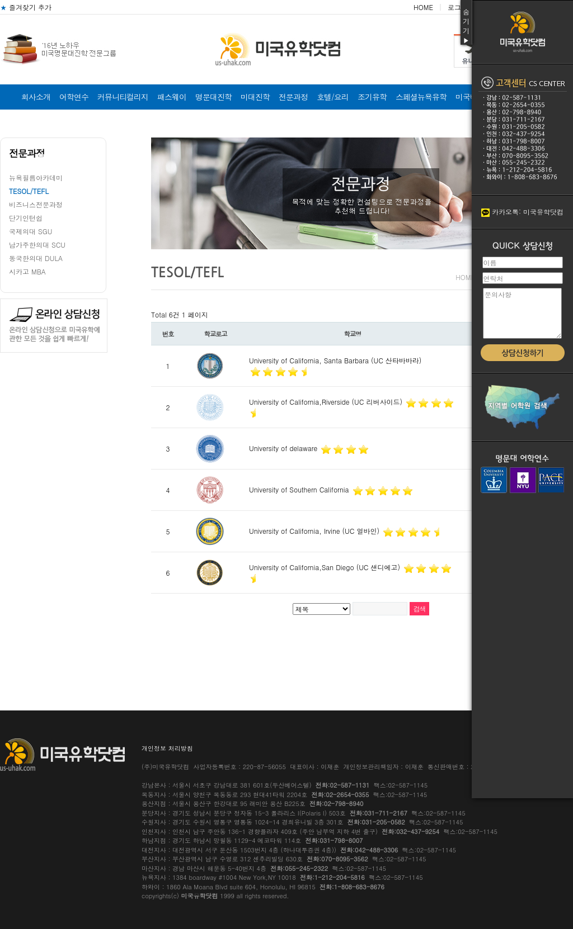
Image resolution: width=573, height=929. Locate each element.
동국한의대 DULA (36, 258)
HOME (423, 7)
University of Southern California (300, 489)
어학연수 (73, 96)
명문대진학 (213, 96)
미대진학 (255, 96)
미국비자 (470, 96)
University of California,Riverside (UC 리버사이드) (327, 401)
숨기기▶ (466, 26)
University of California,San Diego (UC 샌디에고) (325, 567)
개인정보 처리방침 (167, 748)
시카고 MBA (27, 271)
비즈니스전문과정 (36, 204)
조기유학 (372, 96)
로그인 (458, 7)
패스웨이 (171, 96)
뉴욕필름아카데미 (36, 177)
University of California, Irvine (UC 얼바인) (315, 530)
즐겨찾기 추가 (25, 7)
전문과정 (293, 96)
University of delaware (284, 448)
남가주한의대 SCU (37, 244)
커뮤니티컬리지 (122, 96)
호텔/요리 (333, 96)
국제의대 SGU (30, 231)
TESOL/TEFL (29, 191)
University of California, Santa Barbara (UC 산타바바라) (335, 360)
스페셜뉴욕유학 (421, 96)
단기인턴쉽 (26, 217)
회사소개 (35, 96)
